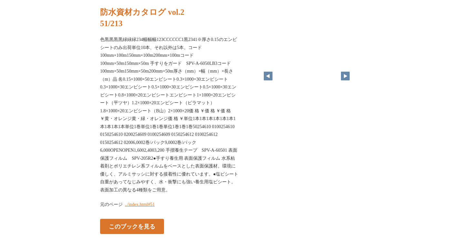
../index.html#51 (140, 204)
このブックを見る (132, 226)
